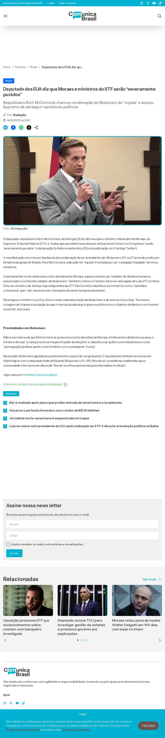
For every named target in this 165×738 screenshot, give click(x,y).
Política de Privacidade (22, 733)
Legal (50, 3)
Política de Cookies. (76, 733)
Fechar (148, 729)
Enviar (14, 553)
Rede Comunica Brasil (42, 375)
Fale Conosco (67, 3)
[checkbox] (8, 544)
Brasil (8, 80)
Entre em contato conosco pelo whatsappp (35, 384)
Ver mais (152, 579)
